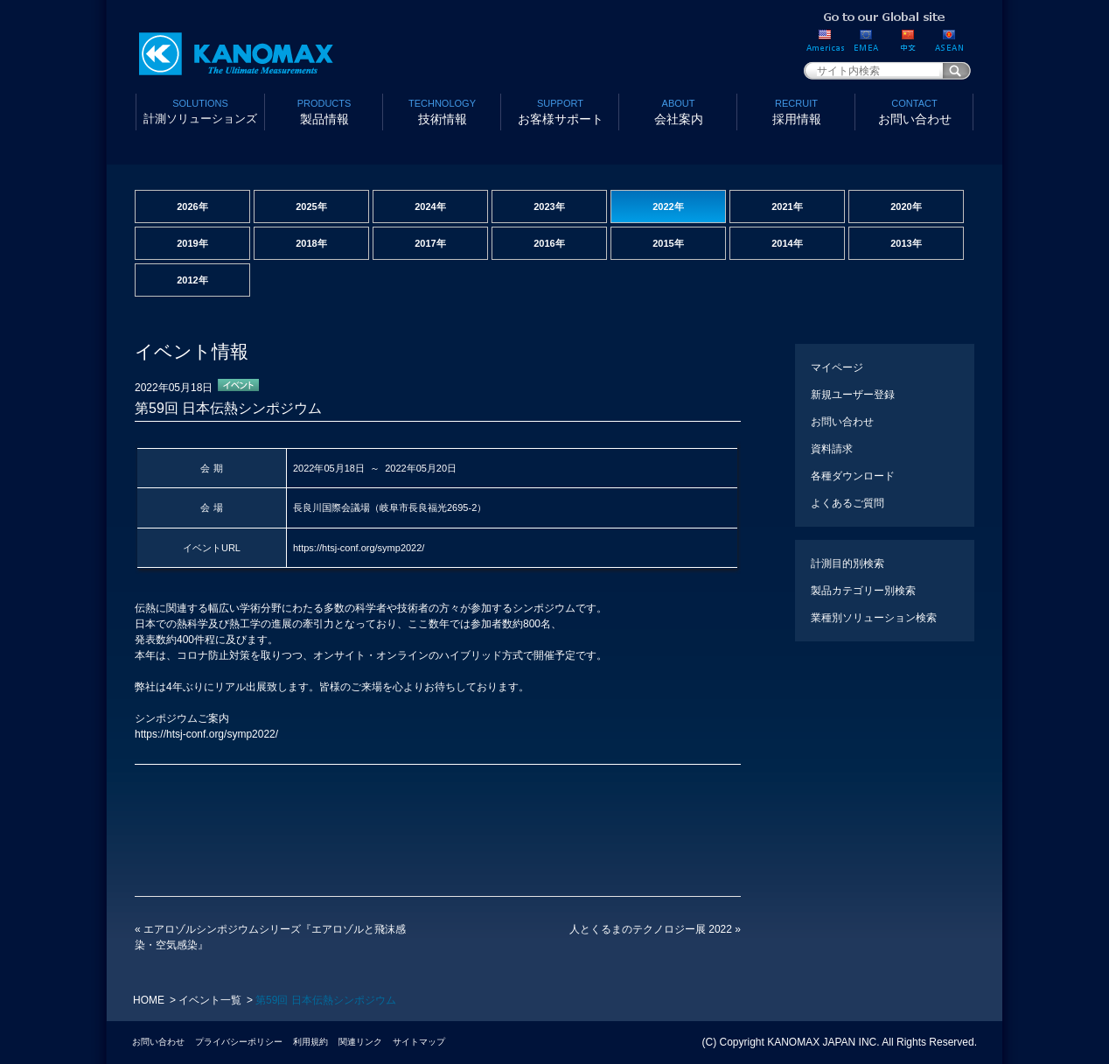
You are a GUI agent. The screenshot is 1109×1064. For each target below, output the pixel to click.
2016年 (549, 243)
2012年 (192, 280)
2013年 (905, 243)
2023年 (549, 206)
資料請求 (832, 449)
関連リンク (360, 1041)
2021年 (786, 206)
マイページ (837, 367)
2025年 (311, 206)
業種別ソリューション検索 (874, 618)
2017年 (430, 243)
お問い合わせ (914, 110)
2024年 (430, 206)
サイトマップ (419, 1041)
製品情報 (324, 110)
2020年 (905, 206)
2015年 (667, 243)
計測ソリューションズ (200, 110)
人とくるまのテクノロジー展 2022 (655, 929)
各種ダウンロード (853, 476)
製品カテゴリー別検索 (863, 590)
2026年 (192, 206)
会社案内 (678, 110)
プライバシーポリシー (238, 1041)
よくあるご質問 (847, 503)
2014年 (786, 243)
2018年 (311, 243)
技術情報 (442, 110)
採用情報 (796, 110)
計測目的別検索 (847, 563)
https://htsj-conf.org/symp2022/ (358, 547)
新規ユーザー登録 (853, 394)
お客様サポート (560, 110)
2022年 (667, 206)
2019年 (192, 243)
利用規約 (310, 1041)
